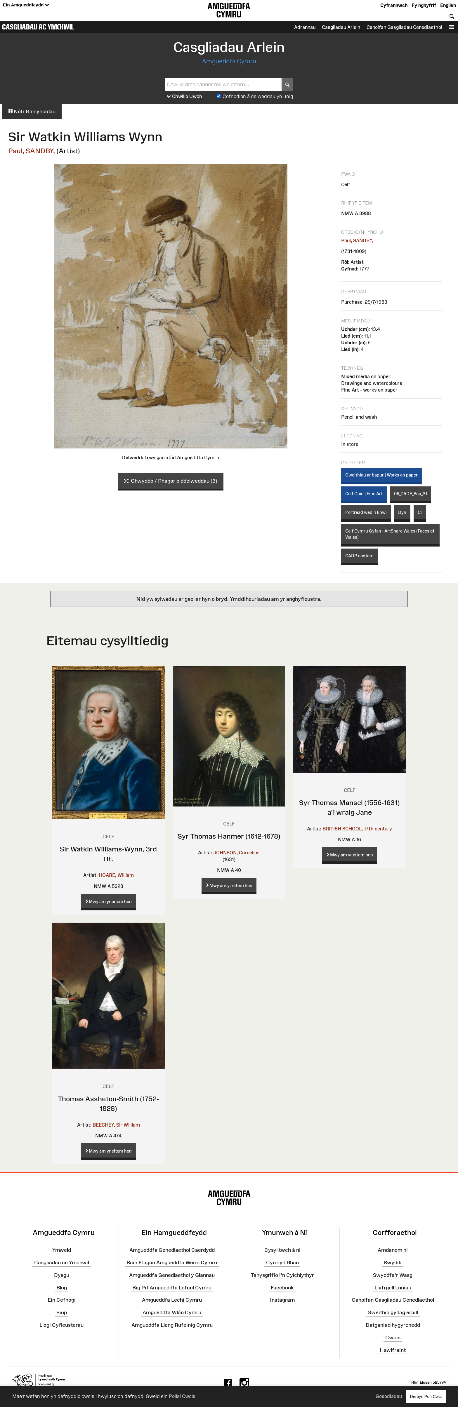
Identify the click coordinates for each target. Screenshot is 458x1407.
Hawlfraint (393, 1350)
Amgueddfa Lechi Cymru (172, 1300)
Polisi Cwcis (182, 1396)
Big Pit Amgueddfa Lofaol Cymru (171, 1287)
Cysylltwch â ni (282, 1250)
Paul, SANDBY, (31, 151)
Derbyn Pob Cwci (426, 1396)
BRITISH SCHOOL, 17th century (357, 828)
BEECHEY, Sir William (116, 1124)
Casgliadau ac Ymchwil (38, 26)
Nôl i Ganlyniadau (31, 111)
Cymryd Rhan (282, 1262)
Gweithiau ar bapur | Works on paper (381, 474)
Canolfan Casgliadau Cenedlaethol (393, 1300)
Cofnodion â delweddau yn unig (258, 96)
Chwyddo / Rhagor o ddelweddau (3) (170, 481)
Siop (61, 1312)
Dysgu (61, 1275)
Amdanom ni (393, 1250)
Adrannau (304, 27)
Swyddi (393, 1262)
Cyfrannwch (393, 5)
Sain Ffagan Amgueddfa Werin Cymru (172, 1262)
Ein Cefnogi (62, 1300)
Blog (61, 1287)
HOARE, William (116, 875)
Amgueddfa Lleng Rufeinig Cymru (172, 1325)
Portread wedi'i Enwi (366, 512)
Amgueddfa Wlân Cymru (172, 1312)
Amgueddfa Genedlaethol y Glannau (172, 1275)
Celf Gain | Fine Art (364, 493)
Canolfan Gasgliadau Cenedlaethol (404, 27)
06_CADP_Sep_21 (410, 493)
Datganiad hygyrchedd (393, 1325)
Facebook (282, 1287)
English (448, 5)
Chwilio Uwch (184, 96)
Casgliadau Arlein (341, 27)
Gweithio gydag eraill (392, 1312)
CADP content (359, 555)
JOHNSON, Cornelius (237, 852)
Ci (420, 512)
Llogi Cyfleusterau (61, 1325)
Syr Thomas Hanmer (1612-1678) (229, 836)
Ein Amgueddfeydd (26, 5)
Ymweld (61, 1250)
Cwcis (392, 1337)
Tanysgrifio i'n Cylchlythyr (282, 1275)
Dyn (402, 512)
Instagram (282, 1300)
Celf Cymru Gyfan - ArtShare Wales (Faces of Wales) (389, 534)
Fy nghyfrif (424, 5)
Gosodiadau (389, 1396)
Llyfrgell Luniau (392, 1287)
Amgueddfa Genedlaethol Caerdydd (172, 1250)
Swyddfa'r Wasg (392, 1275)
